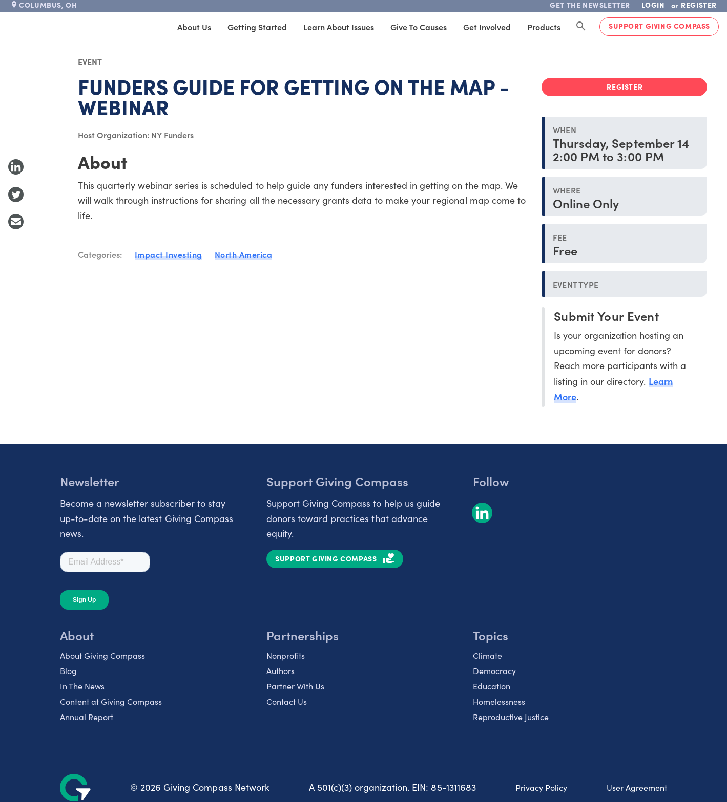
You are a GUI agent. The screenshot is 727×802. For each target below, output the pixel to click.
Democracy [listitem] (494, 670)
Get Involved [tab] (487, 26)
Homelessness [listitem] (499, 701)
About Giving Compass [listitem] (102, 655)
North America (244, 254)
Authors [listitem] (280, 670)
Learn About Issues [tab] (338, 26)
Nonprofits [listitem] (285, 655)
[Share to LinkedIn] (16, 167)
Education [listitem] (491, 686)
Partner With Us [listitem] (295, 686)
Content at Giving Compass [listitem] (111, 701)
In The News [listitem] (82, 686)
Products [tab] (543, 26)
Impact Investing (168, 254)
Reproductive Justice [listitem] (511, 716)
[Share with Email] (16, 221)
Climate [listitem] (487, 655)
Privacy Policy (541, 787)
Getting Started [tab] (257, 26)
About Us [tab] (194, 26)
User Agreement (637, 787)
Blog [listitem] (68, 670)
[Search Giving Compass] (581, 26)
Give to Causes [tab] (418, 26)
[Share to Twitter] (16, 194)
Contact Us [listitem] (286, 701)
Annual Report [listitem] (86, 716)
